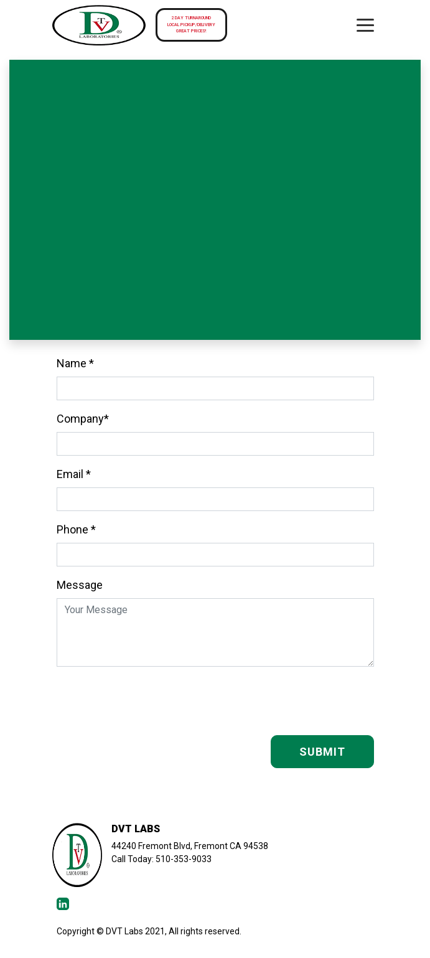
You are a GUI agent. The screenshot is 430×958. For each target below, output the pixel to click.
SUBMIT (322, 751)
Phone (76, 529)
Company (83, 418)
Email (74, 474)
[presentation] (279, 701)
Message (80, 584)
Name (75, 363)
